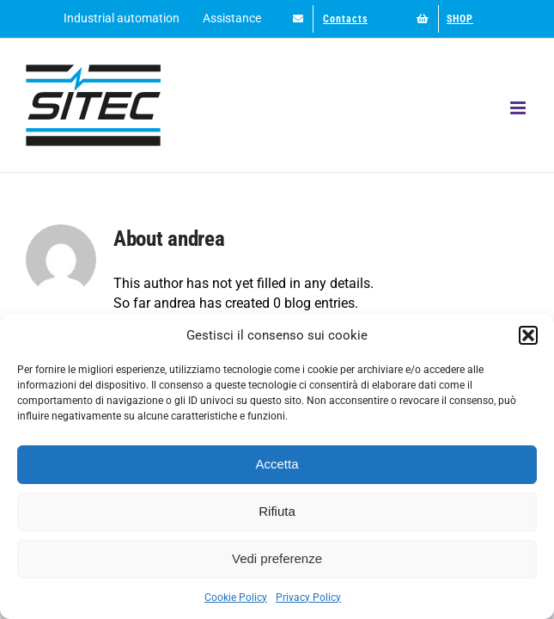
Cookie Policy (235, 597)
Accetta (276, 464)
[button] (528, 335)
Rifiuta (277, 511)
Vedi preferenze (277, 558)
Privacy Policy (308, 597)
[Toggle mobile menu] (519, 108)
